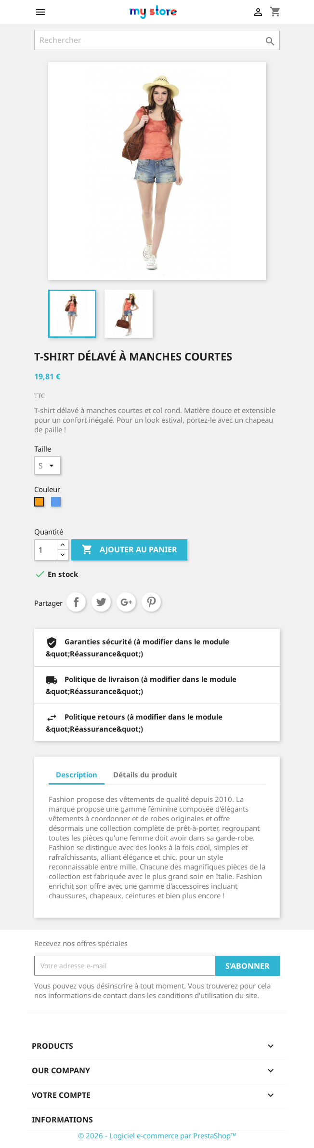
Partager (76, 602)
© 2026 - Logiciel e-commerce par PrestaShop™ (157, 1135)
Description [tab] (76, 774)
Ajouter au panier (129, 550)
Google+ (126, 602)
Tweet (101, 602)
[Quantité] (45, 550)
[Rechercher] (157, 40)
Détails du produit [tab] (145, 774)
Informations (62, 1119)
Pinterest (151, 602)
